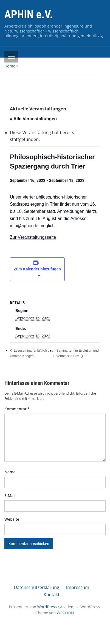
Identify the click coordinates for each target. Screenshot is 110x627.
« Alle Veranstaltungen (33, 118)
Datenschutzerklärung (36, 587)
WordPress (47, 606)
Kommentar (17, 408)
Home (9, 66)
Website (11, 519)
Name (10, 471)
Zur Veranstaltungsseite (33, 237)
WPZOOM (65, 612)
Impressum (77, 587)
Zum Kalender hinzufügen (37, 269)
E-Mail (10, 495)
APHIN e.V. (28, 14)
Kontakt (52, 594)
